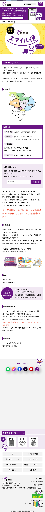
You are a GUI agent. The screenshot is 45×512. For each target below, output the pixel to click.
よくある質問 (38, 481)
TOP (3, 22)
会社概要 (39, 478)
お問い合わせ (38, 484)
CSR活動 (39, 491)
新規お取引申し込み (35, 488)
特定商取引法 (38, 500)
